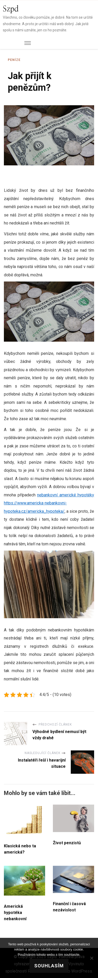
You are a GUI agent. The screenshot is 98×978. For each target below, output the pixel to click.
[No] (91, 958)
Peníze (14, 60)
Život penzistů (67, 842)
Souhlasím (49, 965)
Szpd (11, 9)
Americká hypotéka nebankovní (15, 912)
